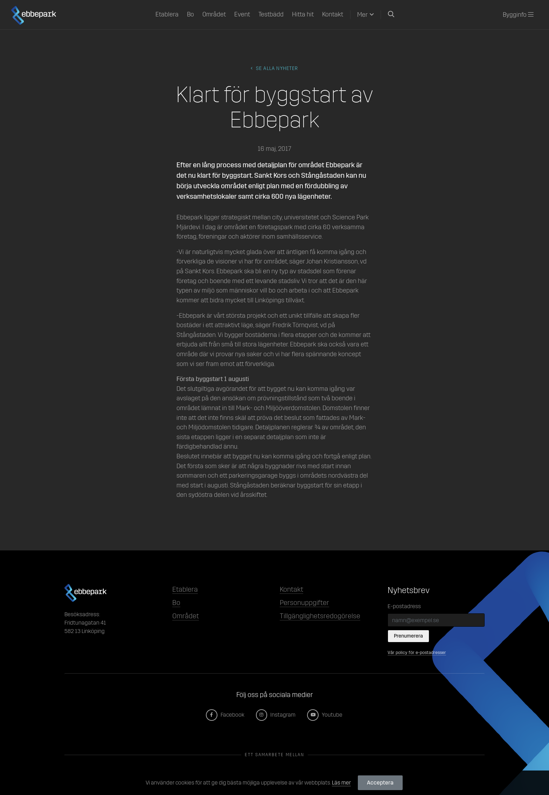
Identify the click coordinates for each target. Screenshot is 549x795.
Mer (362, 15)
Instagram (276, 714)
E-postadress (404, 606)
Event (242, 14)
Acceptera (380, 782)
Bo (190, 14)
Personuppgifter (304, 602)
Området (214, 14)
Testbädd (271, 14)
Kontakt (332, 14)
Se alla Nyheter (274, 68)
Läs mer (341, 782)
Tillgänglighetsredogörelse (320, 616)
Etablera (167, 14)
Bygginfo (518, 15)
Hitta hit (303, 14)
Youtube (325, 714)
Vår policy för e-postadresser (417, 652)
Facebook (225, 714)
